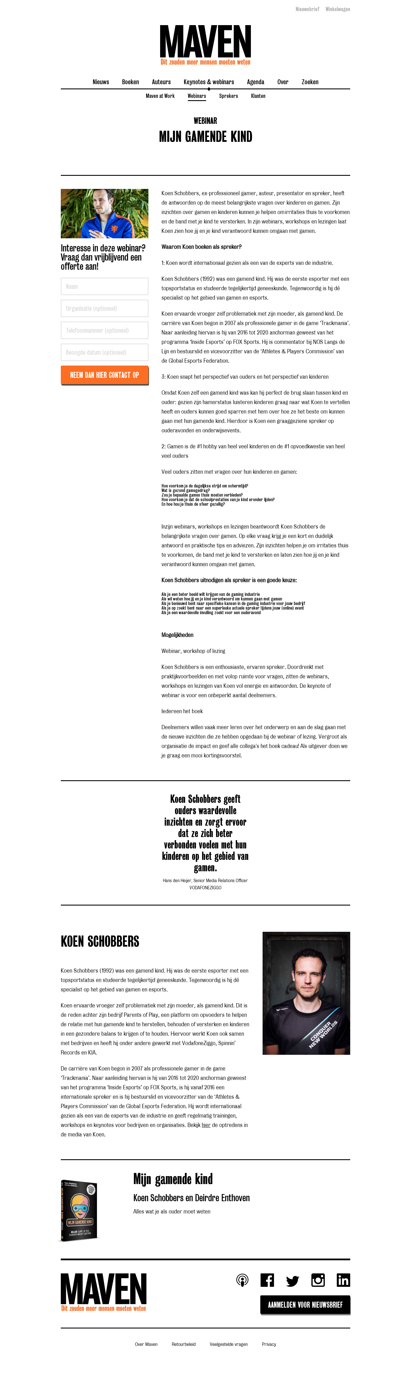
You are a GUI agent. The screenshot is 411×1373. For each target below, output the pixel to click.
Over (283, 81)
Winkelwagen (338, 9)
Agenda (255, 81)
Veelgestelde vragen (229, 1344)
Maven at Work (160, 95)
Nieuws (101, 81)
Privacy (269, 1344)
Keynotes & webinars (209, 81)
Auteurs (161, 81)
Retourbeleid (184, 1344)
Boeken (130, 81)
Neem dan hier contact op (104, 375)
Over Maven (146, 1344)
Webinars (197, 95)
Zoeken (310, 81)
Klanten (258, 95)
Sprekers (228, 95)
